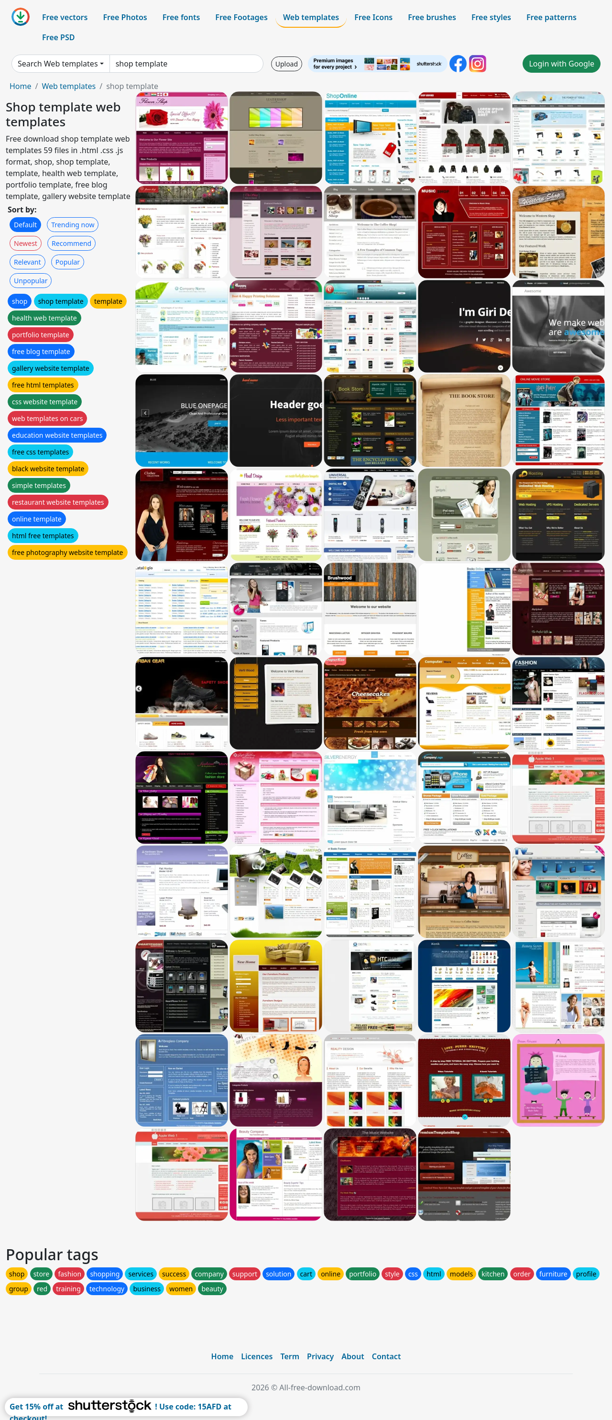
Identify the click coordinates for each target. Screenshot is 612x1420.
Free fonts (181, 17)
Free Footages (241, 17)
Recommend (71, 243)
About (352, 1356)
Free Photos (125, 17)
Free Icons (373, 17)
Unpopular (30, 280)
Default (25, 224)
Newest (25, 243)
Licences (257, 1356)
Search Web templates (58, 63)
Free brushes (432, 17)
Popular (67, 261)
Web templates (311, 17)
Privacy (320, 1356)
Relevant (27, 261)
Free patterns (551, 17)
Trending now (72, 224)
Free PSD (58, 37)
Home (21, 86)
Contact (386, 1356)
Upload (286, 63)
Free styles (491, 17)
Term (289, 1356)
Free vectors (64, 17)
